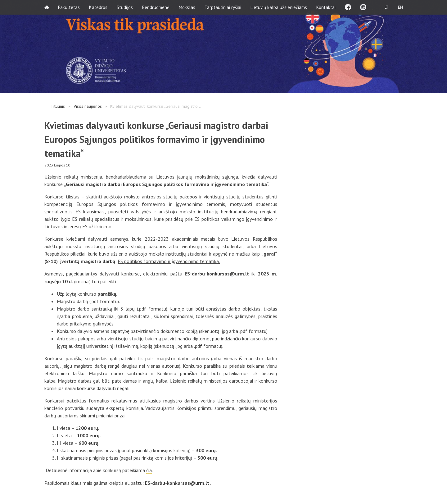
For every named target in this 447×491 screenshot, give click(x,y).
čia (149, 470)
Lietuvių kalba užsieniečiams (279, 7)
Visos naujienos (88, 106)
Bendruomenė (156, 7)
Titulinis (58, 106)
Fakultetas (69, 7)
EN (400, 7)
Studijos (125, 7)
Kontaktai (326, 7)
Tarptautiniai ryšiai (223, 7)
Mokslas (187, 7)
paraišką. (107, 293)
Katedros (98, 7)
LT (386, 7)
